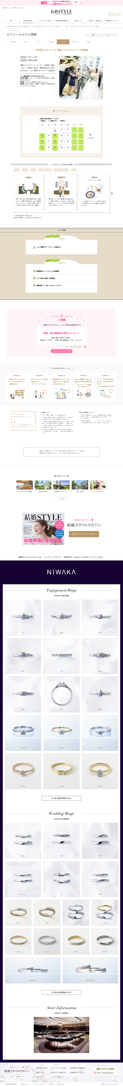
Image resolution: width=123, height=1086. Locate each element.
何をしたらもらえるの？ (61, 351)
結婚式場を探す (42, 1068)
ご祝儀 (51, 42)
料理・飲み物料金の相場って (74, 346)
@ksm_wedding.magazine (105, 1073)
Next (112, 194)
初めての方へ (40, 1077)
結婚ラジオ (40, 1072)
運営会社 (51, 1084)
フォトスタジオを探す (59, 1068)
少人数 (88, 42)
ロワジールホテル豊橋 (22, 34)
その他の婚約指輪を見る (61, 798)
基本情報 (13, 42)
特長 (25, 42)
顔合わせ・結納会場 (58, 1072)
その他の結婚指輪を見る (61, 992)
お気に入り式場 (114, 14)
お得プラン (75, 42)
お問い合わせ (61, 1084)
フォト (38, 42)
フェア (63, 42)
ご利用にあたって (25, 1084)
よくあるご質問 (55, 1077)
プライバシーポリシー (39, 1084)
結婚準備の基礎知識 (77, 1068)
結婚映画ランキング (77, 1072)
